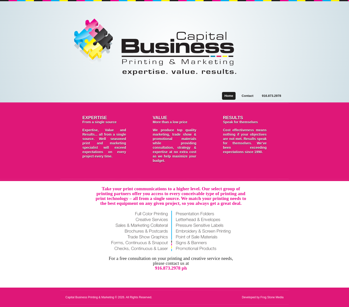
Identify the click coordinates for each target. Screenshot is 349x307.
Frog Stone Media (272, 297)
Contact (247, 96)
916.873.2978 (271, 96)
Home (228, 96)
